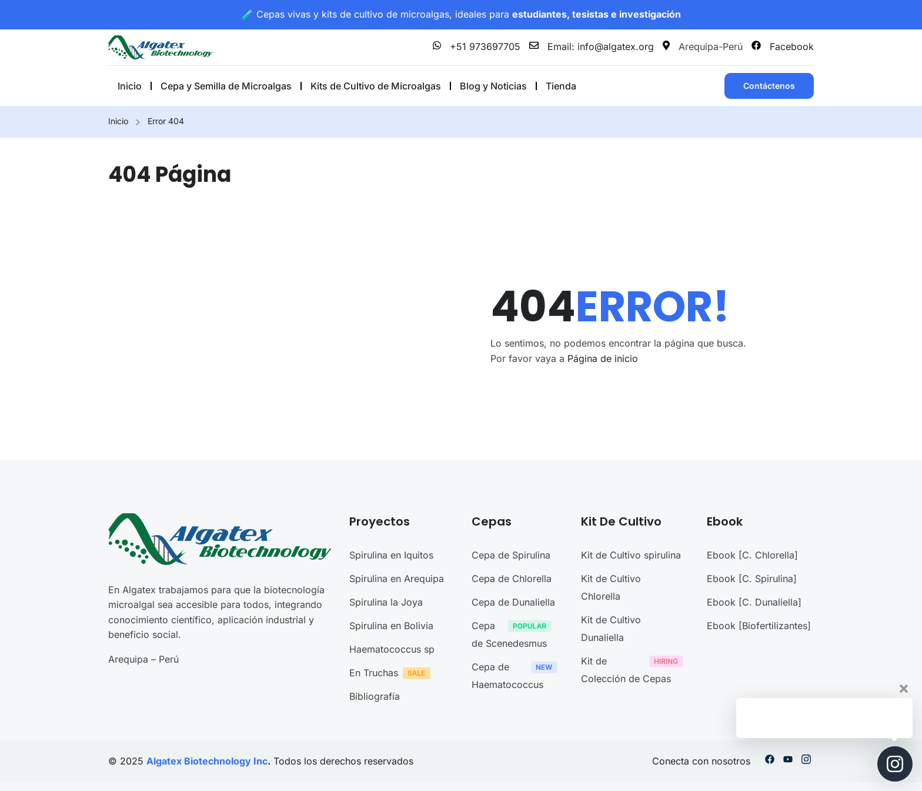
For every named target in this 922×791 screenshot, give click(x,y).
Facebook (782, 46)
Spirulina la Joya (386, 602)
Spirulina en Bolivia (391, 626)
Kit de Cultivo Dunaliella (611, 628)
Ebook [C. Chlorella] (752, 555)
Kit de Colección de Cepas (635, 669)
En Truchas (392, 674)
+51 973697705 (476, 46)
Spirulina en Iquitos (391, 555)
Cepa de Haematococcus (518, 675)
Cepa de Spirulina (511, 555)
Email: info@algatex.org (591, 46)
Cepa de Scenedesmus (515, 634)
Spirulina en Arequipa (396, 578)
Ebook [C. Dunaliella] (754, 602)
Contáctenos (769, 86)
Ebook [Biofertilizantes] (759, 626)
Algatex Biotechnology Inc (207, 761)
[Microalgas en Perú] (160, 46)
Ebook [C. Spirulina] (752, 578)
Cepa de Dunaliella (513, 602)
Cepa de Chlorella (512, 578)
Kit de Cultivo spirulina (631, 555)
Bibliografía (374, 696)
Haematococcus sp (392, 649)
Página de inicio (602, 358)
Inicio (118, 121)
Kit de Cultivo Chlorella (611, 587)
